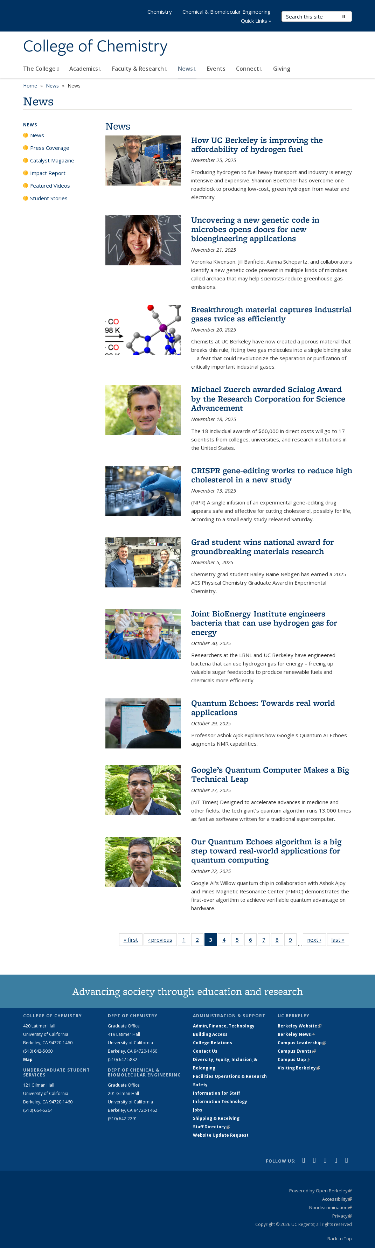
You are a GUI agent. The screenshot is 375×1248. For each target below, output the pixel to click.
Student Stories (49, 198)
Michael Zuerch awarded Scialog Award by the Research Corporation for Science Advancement (268, 398)
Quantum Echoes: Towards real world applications (263, 707)
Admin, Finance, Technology (224, 1026)
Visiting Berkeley (299, 1068)
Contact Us (205, 1051)
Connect (249, 68)
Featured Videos (50, 185)
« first (133, 939)
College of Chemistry (95, 46)
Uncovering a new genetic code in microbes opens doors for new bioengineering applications (255, 229)
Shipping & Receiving (216, 1118)
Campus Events (297, 1051)
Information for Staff (216, 1093)
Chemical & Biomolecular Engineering (226, 11)
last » (340, 939)
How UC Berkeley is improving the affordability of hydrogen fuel (257, 144)
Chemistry (159, 11)
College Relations (212, 1043)
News (187, 68)
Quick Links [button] (256, 21)
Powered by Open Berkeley (320, 1190)
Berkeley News (296, 1034)
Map (28, 1059)
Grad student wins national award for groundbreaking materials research (262, 546)
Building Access (210, 1034)
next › (316, 939)
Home (30, 85)
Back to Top (339, 1238)
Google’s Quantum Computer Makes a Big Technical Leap (270, 774)
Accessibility (337, 1199)
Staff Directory (211, 1127)
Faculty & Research (139, 68)
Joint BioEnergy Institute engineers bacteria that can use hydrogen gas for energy (264, 622)
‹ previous (162, 939)
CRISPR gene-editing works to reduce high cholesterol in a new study (271, 475)
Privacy (342, 1216)
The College (41, 68)
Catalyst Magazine (52, 160)
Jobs (197, 1110)
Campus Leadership (302, 1043)
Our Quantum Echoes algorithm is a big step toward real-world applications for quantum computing (266, 850)
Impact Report (47, 172)
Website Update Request (221, 1135)
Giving (281, 68)
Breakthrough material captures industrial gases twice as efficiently (271, 314)
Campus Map (294, 1059)
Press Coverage (49, 147)
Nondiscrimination (330, 1207)
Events (216, 68)
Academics (85, 68)
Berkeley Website (299, 1026)
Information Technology (220, 1101)
